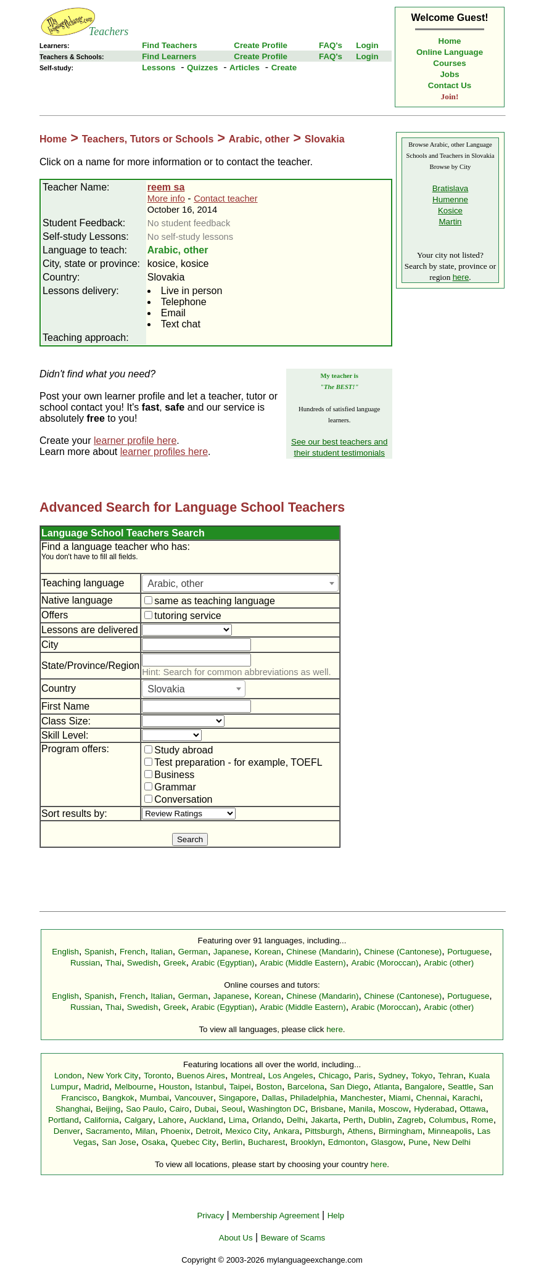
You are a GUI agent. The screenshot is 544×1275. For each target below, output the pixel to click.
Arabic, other (259, 139)
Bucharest (266, 1142)
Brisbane (327, 1108)
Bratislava (450, 188)
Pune (417, 1142)
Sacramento (108, 1131)
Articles (244, 67)
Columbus (447, 1120)
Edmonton (347, 1142)
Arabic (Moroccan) (385, 962)
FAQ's (330, 45)
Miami (400, 1097)
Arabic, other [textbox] (175, 583)
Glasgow (387, 1142)
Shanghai (73, 1108)
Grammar (170, 787)
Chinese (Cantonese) (403, 951)
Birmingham (400, 1131)
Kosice (450, 210)
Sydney (391, 1075)
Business (169, 774)
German (193, 951)
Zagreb (410, 1120)
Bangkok (118, 1097)
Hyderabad (434, 1108)
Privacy (210, 1215)
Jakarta (324, 1120)
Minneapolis (450, 1131)
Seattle (461, 1086)
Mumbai (154, 1097)
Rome (482, 1120)
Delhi (296, 1120)
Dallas (273, 1097)
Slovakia (325, 139)
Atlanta (387, 1086)
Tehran (450, 1075)
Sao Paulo (145, 1108)
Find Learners (169, 56)
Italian (161, 951)
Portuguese (468, 951)
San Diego (349, 1086)
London (67, 1075)
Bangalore (423, 1086)
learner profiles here (164, 451)
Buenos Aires (201, 1075)
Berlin (231, 1142)
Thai (113, 962)
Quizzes (202, 67)
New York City (112, 1075)
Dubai (205, 1108)
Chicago (333, 1075)
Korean (267, 951)
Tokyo (422, 1075)
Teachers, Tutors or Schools (148, 139)
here (461, 277)
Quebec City (193, 1142)
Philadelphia (312, 1097)
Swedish (142, 962)
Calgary (139, 1120)
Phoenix (175, 1131)
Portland (63, 1120)
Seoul (231, 1108)
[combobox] (240, 583)
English (65, 951)
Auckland (206, 1120)
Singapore (238, 1097)
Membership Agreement (275, 1215)
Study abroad (178, 750)
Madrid (96, 1086)
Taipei (240, 1086)
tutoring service (182, 615)
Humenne (450, 199)
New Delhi (452, 1142)
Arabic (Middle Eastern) (302, 962)
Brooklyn (307, 1142)
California (101, 1120)
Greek (174, 962)
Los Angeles (290, 1075)
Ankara (286, 1131)
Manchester (362, 1097)
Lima (238, 1120)
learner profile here (135, 440)
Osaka (153, 1142)
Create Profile (260, 45)
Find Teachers (169, 45)
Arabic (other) (449, 962)
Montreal (247, 1075)
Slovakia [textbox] (165, 689)
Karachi (466, 1097)
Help (336, 1215)
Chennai (431, 1097)
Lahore (171, 1120)
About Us (236, 1237)
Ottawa (472, 1108)
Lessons (158, 67)
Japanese (231, 951)
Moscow (393, 1108)
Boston (269, 1086)
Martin (450, 221)
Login (367, 45)
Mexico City (246, 1131)
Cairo (179, 1108)
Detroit (208, 1131)
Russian (85, 962)
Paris (363, 1075)
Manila (360, 1108)
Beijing (108, 1108)
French (132, 951)
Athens (360, 1131)
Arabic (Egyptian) (222, 962)
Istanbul (209, 1086)
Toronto (157, 1075)
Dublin (380, 1120)
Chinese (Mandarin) (322, 951)
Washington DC (276, 1108)
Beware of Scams (293, 1237)
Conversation (178, 799)
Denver (67, 1131)
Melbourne (134, 1086)
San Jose (119, 1142)
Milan (145, 1131)
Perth (353, 1120)
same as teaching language (209, 601)
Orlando (266, 1120)
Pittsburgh (323, 1131)
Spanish (99, 951)
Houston (174, 1086)
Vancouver (194, 1097)
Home (450, 41)
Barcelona (305, 1086)
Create (284, 67)
